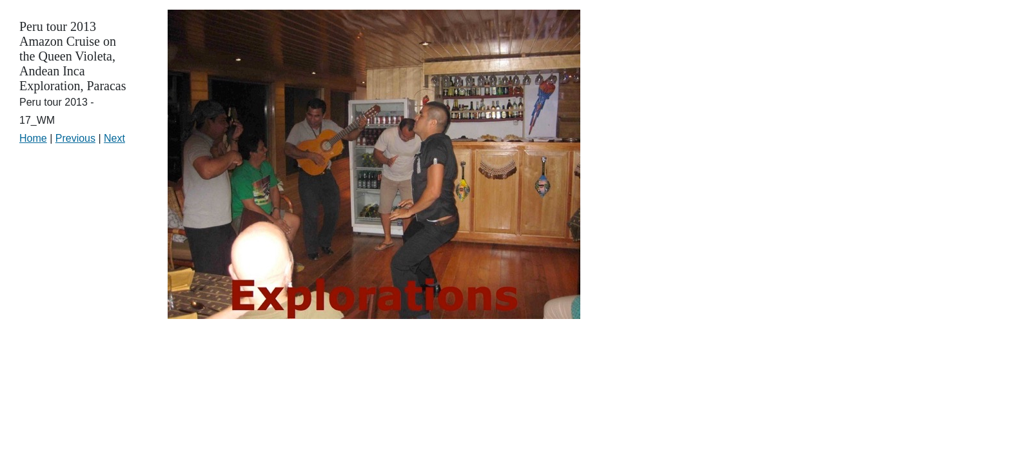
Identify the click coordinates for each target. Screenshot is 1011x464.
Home (33, 138)
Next (114, 138)
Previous (75, 138)
